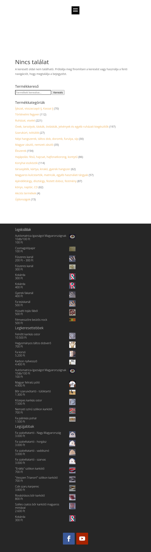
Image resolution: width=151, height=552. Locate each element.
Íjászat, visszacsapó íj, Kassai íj (34, 108)
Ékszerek (20, 151)
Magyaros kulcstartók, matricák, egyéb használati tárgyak (51, 175)
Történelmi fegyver (27, 114)
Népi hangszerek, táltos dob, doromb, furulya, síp (46, 139)
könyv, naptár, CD (26, 187)
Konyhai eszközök (26, 163)
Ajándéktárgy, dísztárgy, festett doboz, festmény (46, 181)
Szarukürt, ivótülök (27, 133)
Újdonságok (22, 199)
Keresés (58, 92)
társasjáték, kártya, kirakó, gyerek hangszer (42, 169)
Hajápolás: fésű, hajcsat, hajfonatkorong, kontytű (46, 157)
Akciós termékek (25, 193)
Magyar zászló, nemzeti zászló (34, 145)
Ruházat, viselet (25, 120)
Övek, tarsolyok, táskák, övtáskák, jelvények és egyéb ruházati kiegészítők (62, 126)
